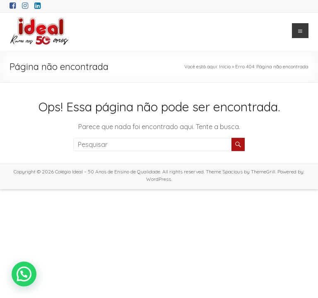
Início (225, 66)
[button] (24, 274)
